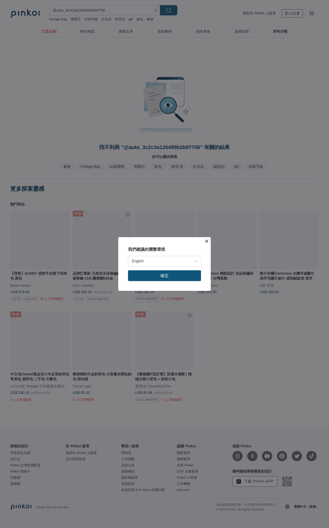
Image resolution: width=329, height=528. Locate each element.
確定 (164, 275)
